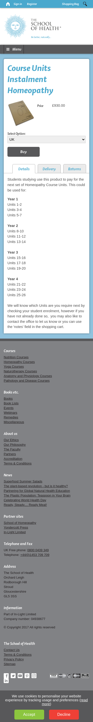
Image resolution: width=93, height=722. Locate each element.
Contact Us (12, 650)
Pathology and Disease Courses (27, 380)
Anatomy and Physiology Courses (28, 376)
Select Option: (16, 133)
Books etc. (11, 392)
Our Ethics (11, 440)
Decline (63, 714)
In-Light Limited (15, 532)
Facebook (6, 675)
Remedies (11, 417)
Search (85, 4)
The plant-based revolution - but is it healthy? (36, 486)
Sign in (18, 4)
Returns (74, 169)
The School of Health (19, 643)
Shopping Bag (70, 4)
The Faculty (12, 449)
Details (24, 169)
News (8, 475)
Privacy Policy (14, 659)
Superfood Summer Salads (23, 481)
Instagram (33, 675)
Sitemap (10, 664)
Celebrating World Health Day (25, 500)
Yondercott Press (16, 527)
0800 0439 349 (38, 550)
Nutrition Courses (16, 357)
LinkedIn (6, 680)
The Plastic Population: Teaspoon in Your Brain (37, 495)
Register (32, 4)
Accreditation (13, 459)
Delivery (49, 169)
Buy (23, 151)
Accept (29, 714)
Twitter (13, 675)
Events (9, 408)
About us (10, 433)
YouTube (20, 675)
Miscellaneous (14, 422)
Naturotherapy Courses (20, 371)
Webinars (10, 412)
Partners (10, 454)
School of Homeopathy (20, 523)
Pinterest (27, 675)
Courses (9, 350)
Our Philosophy (15, 445)
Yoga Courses (14, 366)
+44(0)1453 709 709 (34, 555)
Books (8, 398)
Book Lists (11, 403)
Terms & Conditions (17, 463)
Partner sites (13, 516)
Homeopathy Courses (19, 362)
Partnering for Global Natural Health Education (37, 491)
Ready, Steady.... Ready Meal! (25, 505)
